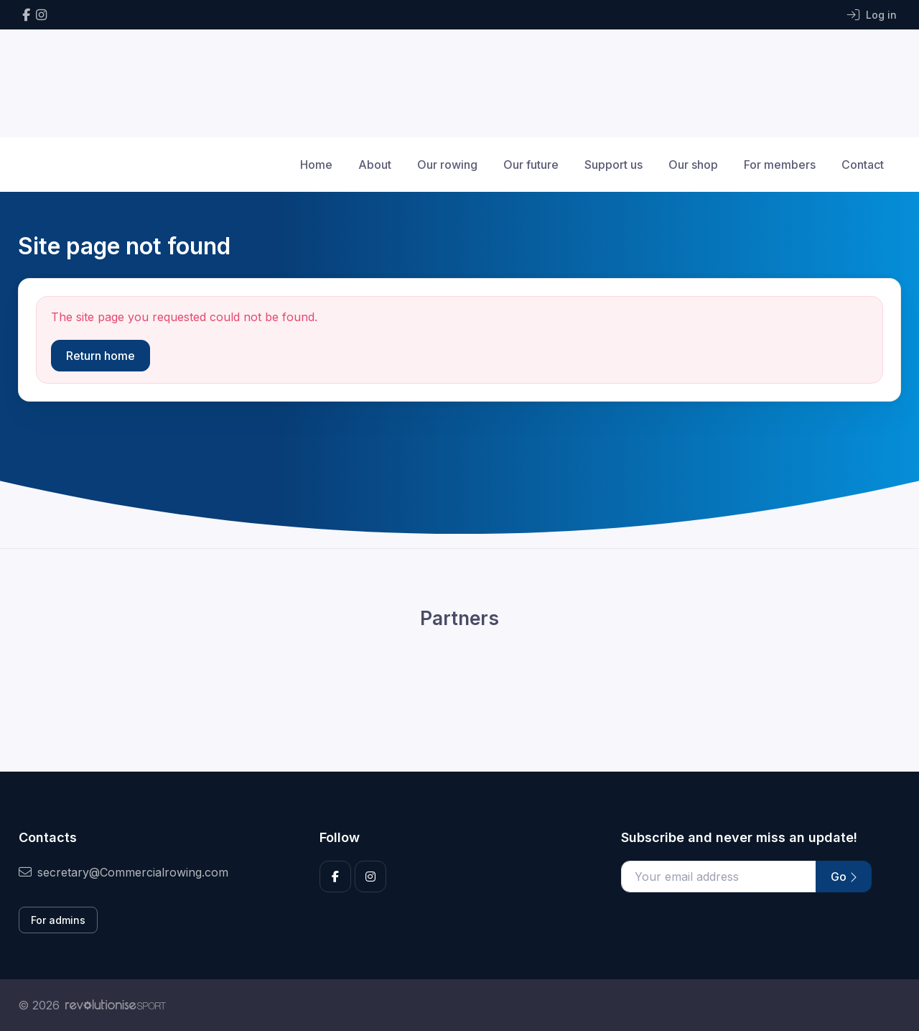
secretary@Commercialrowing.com (123, 872)
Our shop (693, 164)
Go (844, 876)
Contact (862, 164)
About (374, 164)
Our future (531, 164)
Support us (613, 164)
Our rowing (447, 164)
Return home (100, 355)
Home (316, 164)
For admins (58, 920)
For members (780, 164)
